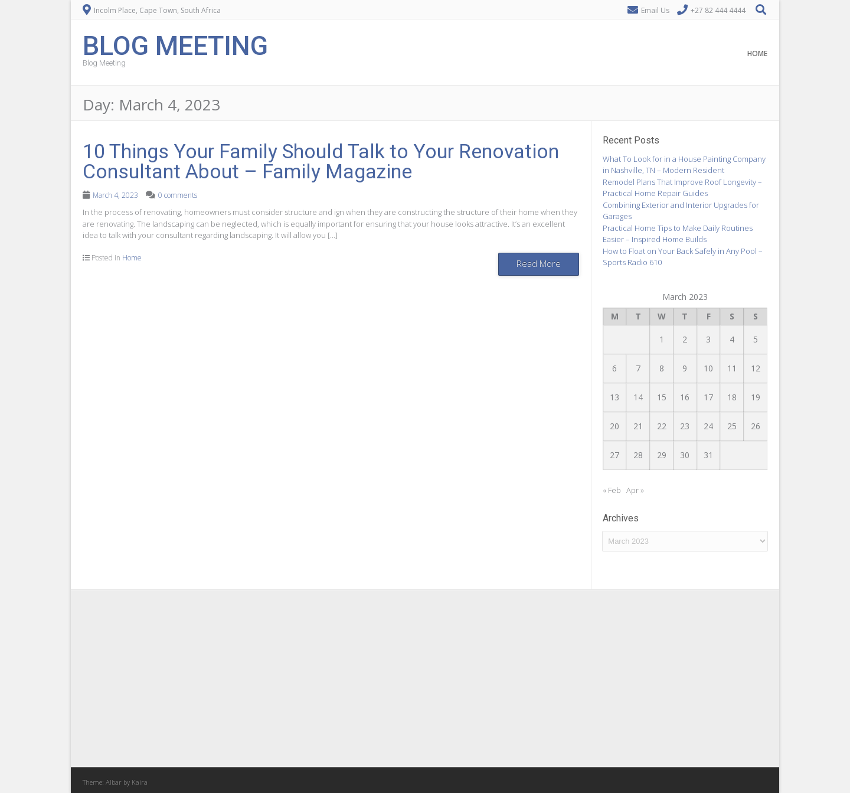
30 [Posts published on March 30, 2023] (684, 455)
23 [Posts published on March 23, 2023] (684, 426)
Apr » (635, 490)
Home (757, 53)
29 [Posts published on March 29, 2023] (661, 455)
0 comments (177, 195)
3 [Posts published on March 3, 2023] (708, 339)
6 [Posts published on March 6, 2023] (614, 368)
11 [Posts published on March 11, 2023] (732, 368)
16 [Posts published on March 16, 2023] (684, 397)
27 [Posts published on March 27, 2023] (614, 455)
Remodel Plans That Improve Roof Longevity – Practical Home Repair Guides (682, 188)
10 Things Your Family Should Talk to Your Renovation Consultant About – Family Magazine (321, 161)
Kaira (140, 782)
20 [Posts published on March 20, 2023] (614, 426)
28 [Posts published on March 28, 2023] (638, 455)
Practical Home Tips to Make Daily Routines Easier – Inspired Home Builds (678, 234)
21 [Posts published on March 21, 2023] (638, 426)
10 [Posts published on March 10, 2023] (708, 368)
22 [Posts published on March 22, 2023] (661, 426)
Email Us (655, 10)
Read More (538, 263)
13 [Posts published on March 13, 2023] (614, 397)
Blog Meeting (175, 44)
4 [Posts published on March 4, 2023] (732, 339)
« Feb (612, 490)
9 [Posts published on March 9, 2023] (684, 368)
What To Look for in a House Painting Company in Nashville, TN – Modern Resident (684, 165)
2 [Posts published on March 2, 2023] (684, 339)
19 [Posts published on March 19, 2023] (755, 397)
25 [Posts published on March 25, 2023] (732, 426)
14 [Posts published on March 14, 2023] (638, 397)
